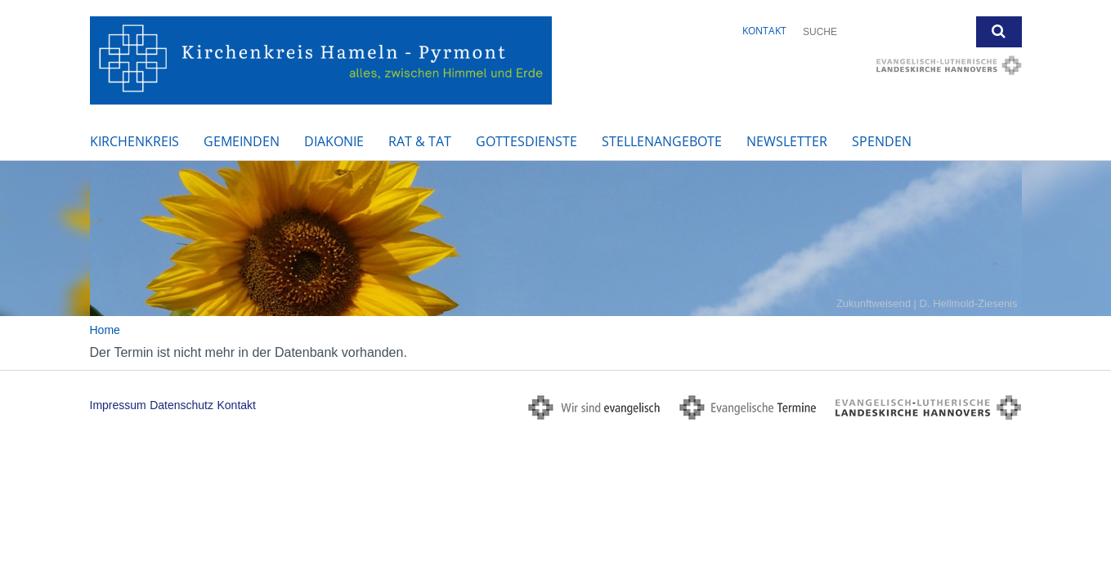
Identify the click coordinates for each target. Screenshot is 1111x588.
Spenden (882, 141)
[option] (555, 238)
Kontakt (764, 31)
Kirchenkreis (134, 141)
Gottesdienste (526, 141)
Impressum (118, 405)
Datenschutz (181, 405)
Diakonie (334, 141)
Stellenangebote (662, 141)
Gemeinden (242, 141)
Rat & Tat (419, 141)
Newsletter (786, 141)
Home (105, 329)
